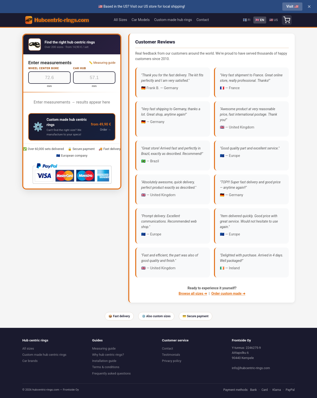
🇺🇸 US (273, 20)
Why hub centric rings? (108, 354)
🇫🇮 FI (246, 20)
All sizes (28, 348)
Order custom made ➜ (228, 293)
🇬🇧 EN (259, 20)
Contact (202, 20)
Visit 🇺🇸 (292, 6)
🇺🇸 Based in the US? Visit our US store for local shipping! (141, 6)
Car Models (141, 20)
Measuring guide (104, 348)
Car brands (30, 361)
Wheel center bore (43, 68)
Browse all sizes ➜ (193, 293)
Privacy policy (171, 361)
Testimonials (171, 354)
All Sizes (120, 20)
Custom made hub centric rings (44, 354)
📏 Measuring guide (102, 62)
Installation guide (104, 361)
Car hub (79, 68)
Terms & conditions (105, 367)
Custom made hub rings (173, 20)
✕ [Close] (309, 6)
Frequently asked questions (111, 373)
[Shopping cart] (287, 20)
